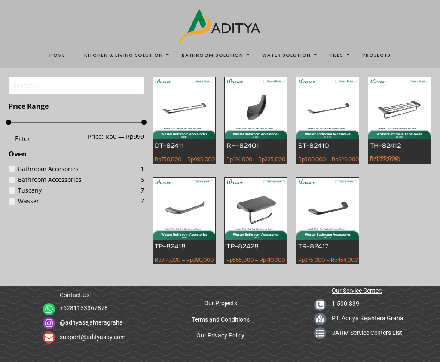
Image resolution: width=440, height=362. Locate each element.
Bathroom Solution (215, 55)
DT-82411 (169, 145)
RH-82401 (243, 145)
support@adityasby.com (92, 337)
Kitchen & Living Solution (126, 55)
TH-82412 (385, 145)
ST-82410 (314, 145)
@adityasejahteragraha (91, 322)
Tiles (339, 55)
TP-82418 (170, 246)
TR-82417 (313, 246)
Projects (376, 55)
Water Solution (289, 55)
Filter (22, 137)
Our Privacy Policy (220, 335)
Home (57, 55)
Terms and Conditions (221, 319)
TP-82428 (242, 246)
